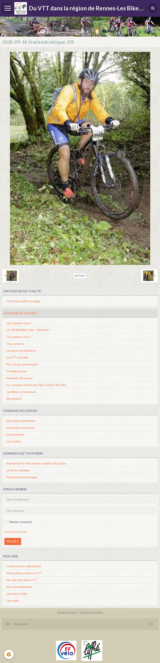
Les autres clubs (17, 593)
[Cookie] (9, 654)
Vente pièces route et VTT (24, 573)
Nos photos (14, 398)
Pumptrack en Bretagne (22, 477)
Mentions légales (67, 612)
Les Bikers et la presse (21, 392)
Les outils (12, 600)
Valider (13, 541)
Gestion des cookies (91, 612)
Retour (80, 275)
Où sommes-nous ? (18, 337)
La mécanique (15, 434)
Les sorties (13, 441)
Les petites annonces (20, 427)
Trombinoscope (16, 371)
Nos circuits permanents (22, 364)
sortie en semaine (18, 470)
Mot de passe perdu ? (15, 531)
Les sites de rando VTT (21, 580)
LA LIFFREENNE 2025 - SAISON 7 (28, 330)
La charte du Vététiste (21, 350)
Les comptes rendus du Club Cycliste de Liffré (36, 385)
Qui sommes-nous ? (19, 323)
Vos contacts (15, 343)
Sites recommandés (19, 587)
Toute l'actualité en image (23, 301)
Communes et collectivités (23, 566)
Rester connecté (18, 522)
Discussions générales (21, 420)
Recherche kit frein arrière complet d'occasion (36, 463)
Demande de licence (19, 378)
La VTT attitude (17, 357)
